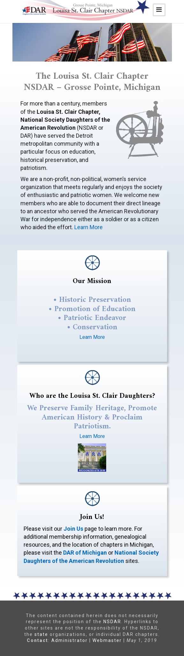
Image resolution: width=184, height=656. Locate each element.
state (41, 634)
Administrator (69, 640)
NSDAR (112, 621)
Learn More (88, 227)
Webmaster (107, 640)
